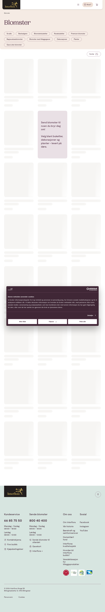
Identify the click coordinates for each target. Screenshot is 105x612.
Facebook (84, 522)
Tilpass (52, 321)
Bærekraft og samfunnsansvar (70, 531)
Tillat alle (82, 321)
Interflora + (36, 551)
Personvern (8, 597)
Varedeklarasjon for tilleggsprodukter (71, 561)
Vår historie (68, 526)
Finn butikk (10, 544)
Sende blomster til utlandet (39, 541)
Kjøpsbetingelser (13, 549)
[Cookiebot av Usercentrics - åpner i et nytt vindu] (88, 289)
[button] (98, 494)
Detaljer (90, 315)
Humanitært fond (68, 538)
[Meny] (78, 5)
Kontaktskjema (12, 540)
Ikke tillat (22, 321)
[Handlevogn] (97, 4)
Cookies (21, 597)
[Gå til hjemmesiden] (11, 4)
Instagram (84, 526)
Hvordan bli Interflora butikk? (68, 552)
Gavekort (35, 546)
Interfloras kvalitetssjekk (69, 545)
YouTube (84, 530)
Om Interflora (69, 522)
